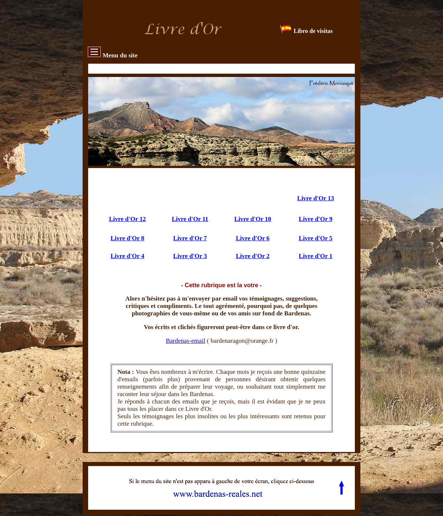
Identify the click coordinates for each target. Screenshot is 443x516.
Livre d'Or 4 (127, 255)
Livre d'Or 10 (252, 218)
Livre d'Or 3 (190, 255)
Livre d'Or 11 (190, 218)
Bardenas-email (186, 340)
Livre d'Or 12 (127, 218)
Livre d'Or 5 (316, 238)
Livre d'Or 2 (253, 255)
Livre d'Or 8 (127, 238)
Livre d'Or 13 (315, 198)
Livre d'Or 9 (316, 218)
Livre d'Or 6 (253, 238)
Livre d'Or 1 (316, 255)
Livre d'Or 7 (190, 238)
